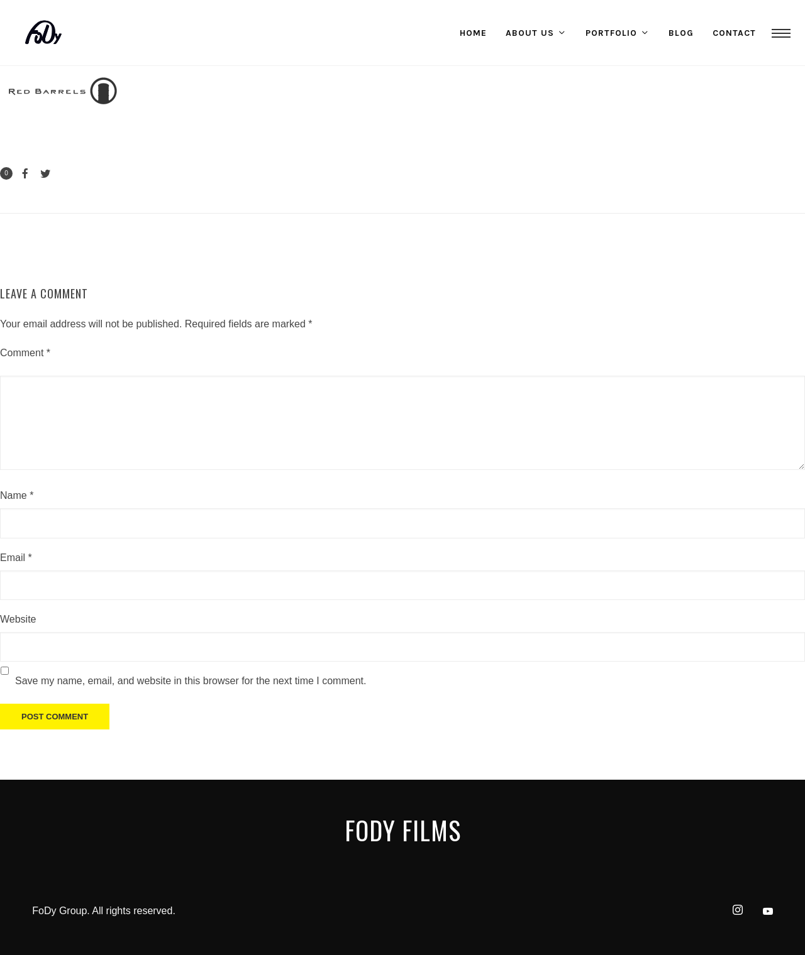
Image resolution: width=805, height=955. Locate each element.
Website (18, 619)
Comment (25, 352)
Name (16, 495)
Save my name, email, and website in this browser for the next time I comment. (190, 680)
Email (16, 557)
